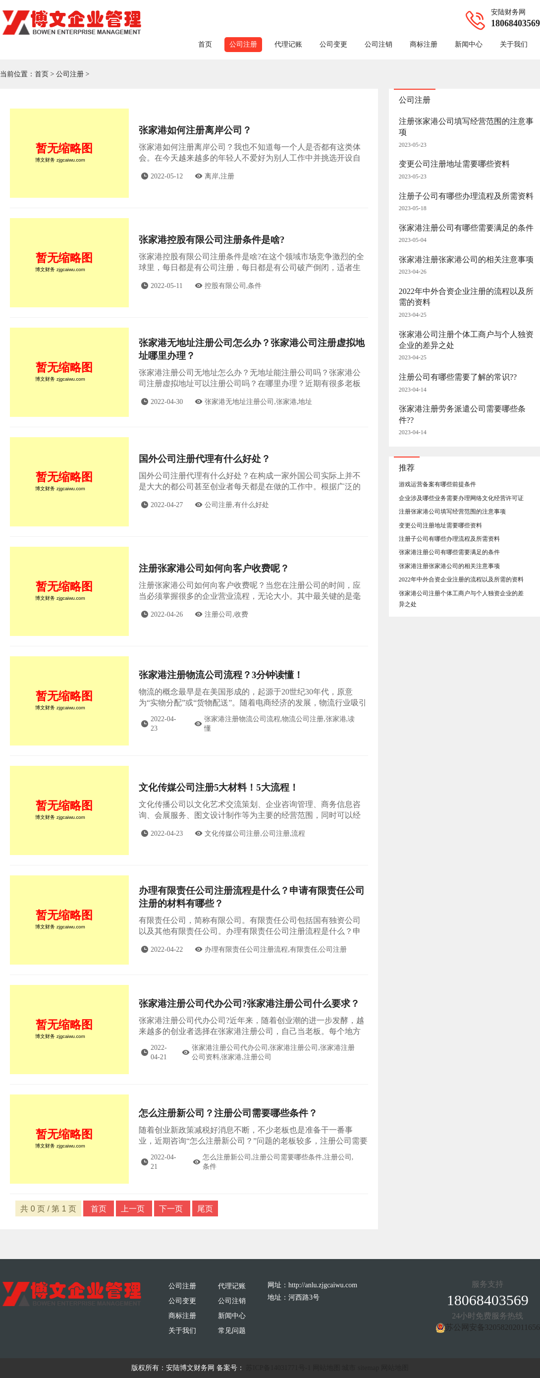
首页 (205, 44)
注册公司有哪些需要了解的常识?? (458, 377)
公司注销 (378, 44)
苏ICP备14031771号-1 (278, 1368)
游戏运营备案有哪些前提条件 (437, 484)
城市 (349, 1368)
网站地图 (326, 1368)
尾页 (205, 1209)
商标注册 (423, 44)
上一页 (134, 1209)
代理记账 (288, 44)
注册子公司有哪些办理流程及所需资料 (466, 196)
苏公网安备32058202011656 (492, 1327)
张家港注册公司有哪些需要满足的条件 (466, 228)
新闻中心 (469, 44)
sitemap (368, 1368)
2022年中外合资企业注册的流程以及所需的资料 (461, 579)
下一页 (172, 1209)
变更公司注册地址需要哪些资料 (454, 164)
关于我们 (514, 44)
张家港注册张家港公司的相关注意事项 (466, 259)
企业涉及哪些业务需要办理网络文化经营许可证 (461, 498)
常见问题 (232, 1330)
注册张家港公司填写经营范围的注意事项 (452, 511)
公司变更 (333, 44)
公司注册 (243, 44)
